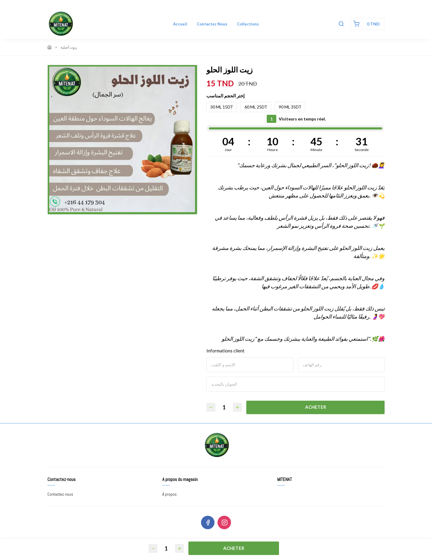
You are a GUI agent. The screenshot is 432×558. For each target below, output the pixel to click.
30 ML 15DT (221, 106)
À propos (169, 494)
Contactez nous (212, 24)
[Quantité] (224, 407)
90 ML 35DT (290, 106)
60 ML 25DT (255, 106)
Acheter (315, 407)
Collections (248, 24)
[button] (341, 24)
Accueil (180, 24)
